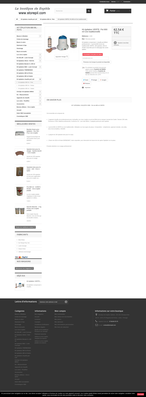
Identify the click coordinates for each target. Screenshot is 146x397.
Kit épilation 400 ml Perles (25, 73)
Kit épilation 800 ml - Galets (26, 88)
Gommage (20, 48)
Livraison (38, 319)
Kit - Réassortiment (23, 94)
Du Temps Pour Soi (24, 243)
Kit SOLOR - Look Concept (25, 57)
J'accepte (141, 394)
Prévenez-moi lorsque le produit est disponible (96, 62)
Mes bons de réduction (62, 327)
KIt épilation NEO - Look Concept (27, 67)
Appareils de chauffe (23, 98)
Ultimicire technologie (24, 252)
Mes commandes (60, 314)
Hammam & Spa (22, 45)
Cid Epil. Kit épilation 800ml (25, 91)
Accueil (19, 110)
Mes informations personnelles (64, 324)
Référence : (85, 36)
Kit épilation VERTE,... (34, 281)
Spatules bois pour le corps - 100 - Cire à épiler (34, 169)
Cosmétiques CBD (22, 116)
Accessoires (20, 104)
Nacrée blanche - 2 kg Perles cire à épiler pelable (34, 208)
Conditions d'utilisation (42, 324)
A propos (37, 322)
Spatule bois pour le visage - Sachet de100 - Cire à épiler (34, 151)
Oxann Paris (22, 249)
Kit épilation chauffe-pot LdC (25, 79)
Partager (94, 80)
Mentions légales (40, 327)
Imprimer (88, 87)
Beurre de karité (22, 51)
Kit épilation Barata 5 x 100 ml (26, 64)
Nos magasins (24, 261)
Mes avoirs (58, 319)
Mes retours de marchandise (63, 317)
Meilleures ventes (26, 124)
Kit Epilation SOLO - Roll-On (25, 60)
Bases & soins (21, 42)
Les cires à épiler (22, 54)
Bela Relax (21, 240)
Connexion (127, 1)
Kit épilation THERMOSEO (25, 70)
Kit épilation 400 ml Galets (25, 76)
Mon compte (60, 311)
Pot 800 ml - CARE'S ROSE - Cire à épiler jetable (34, 188)
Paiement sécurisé (40, 334)
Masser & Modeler (22, 36)
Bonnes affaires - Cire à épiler (26, 107)
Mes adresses (59, 322)
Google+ (103, 80)
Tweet (85, 80)
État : (83, 39)
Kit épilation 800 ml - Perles (26, 85)
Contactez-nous (104, 1)
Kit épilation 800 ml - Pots (25, 82)
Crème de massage (23, 39)
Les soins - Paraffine (23, 101)
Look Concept (22, 246)
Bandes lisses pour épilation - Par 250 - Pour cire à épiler (33, 131)
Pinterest (86, 83)
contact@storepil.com (109, 325)
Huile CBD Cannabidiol (24, 113)
